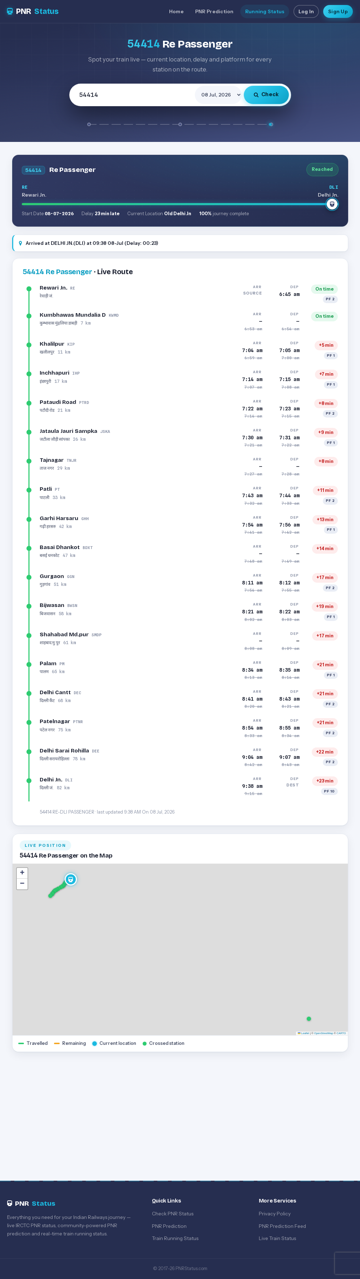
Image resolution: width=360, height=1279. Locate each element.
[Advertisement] (180, 1110)
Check (266, 94)
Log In (306, 11)
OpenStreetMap (323, 1033)
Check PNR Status (172, 1213)
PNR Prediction (214, 11)
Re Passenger (57, 271)
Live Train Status (277, 1238)
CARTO (341, 1033)
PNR (33, 11)
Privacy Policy (275, 1213)
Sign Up (338, 11)
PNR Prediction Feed (282, 1226)
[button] (50, 896)
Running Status (265, 11)
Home (176, 11)
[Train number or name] (133, 95)
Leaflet (303, 1033)
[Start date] (218, 95)
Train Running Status (175, 1238)
